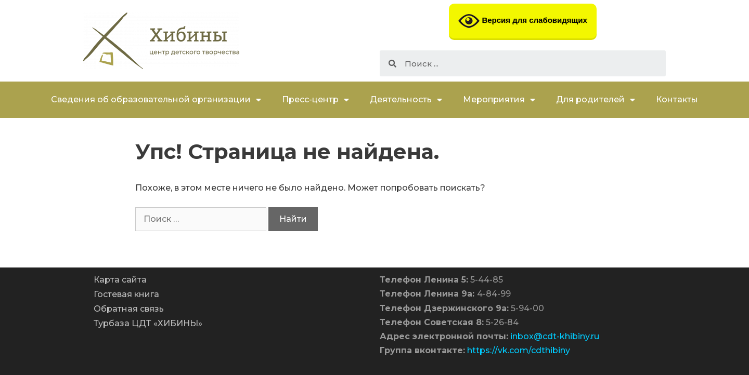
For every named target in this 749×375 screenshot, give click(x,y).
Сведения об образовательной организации (156, 99)
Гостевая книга (126, 294)
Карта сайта (120, 280)
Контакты (677, 99)
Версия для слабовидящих (522, 21)
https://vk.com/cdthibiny (518, 350)
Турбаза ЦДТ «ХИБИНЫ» (148, 323)
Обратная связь (129, 309)
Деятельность (406, 99)
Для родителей (595, 99)
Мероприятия (499, 99)
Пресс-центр (315, 99)
